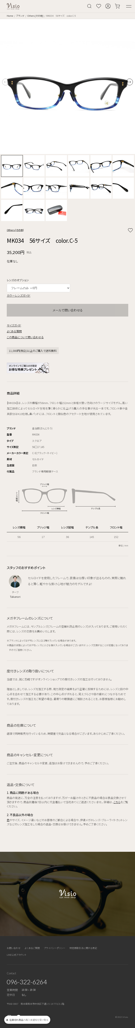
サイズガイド (14, 325)
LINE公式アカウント (16, 954)
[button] (129, 82)
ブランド (20, 15)
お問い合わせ (13, 948)
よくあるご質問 (32, 948)
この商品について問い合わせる (25, 337)
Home (10, 15)
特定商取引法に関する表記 (83, 948)
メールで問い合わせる (68, 310)
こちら (116, 802)
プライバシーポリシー (54, 948)
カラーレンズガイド (18, 295)
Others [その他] (35, 15)
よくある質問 (14, 331)
